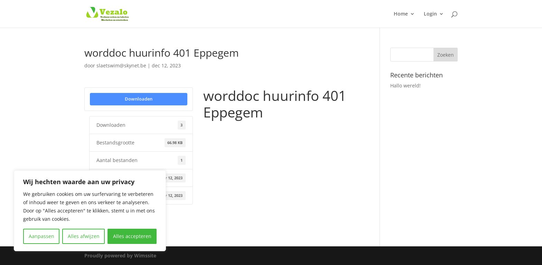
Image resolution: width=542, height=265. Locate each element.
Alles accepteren (132, 236)
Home (401, 14)
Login (430, 14)
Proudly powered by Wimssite (120, 255)
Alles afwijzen (84, 236)
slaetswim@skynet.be (121, 65)
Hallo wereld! (405, 85)
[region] (90, 210)
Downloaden (138, 99)
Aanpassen (41, 236)
